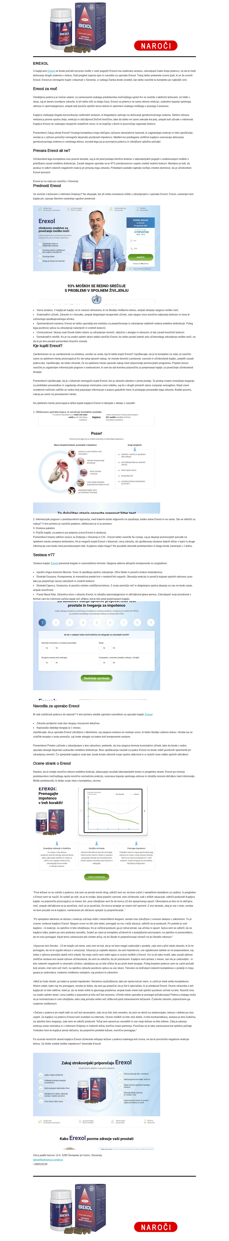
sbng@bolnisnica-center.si (48, 1159)
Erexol (51, 71)
